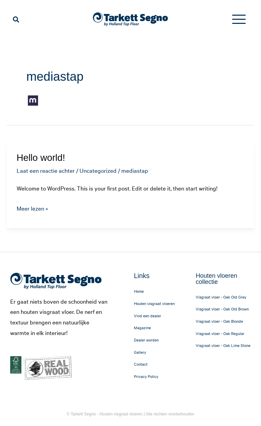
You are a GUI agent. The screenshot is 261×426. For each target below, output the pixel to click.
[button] (15, 19)
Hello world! (41, 157)
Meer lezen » (32, 207)
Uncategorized (98, 170)
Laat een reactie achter (46, 170)
